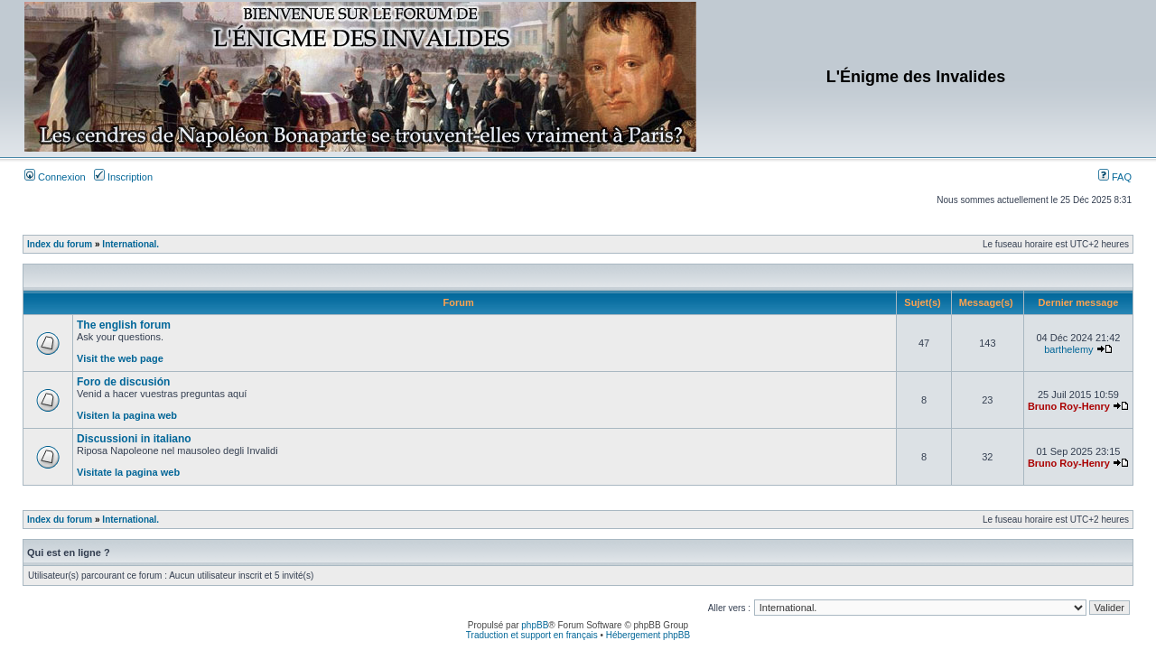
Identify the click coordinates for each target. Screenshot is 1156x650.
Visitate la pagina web (128, 472)
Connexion (55, 177)
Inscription (123, 177)
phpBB (534, 625)
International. (130, 244)
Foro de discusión (123, 382)
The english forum (124, 325)
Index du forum (59, 244)
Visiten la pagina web (127, 415)
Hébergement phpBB (648, 635)
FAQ (1115, 177)
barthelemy (1068, 349)
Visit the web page (120, 358)
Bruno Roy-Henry (1069, 406)
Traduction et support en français (532, 635)
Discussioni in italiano (134, 438)
